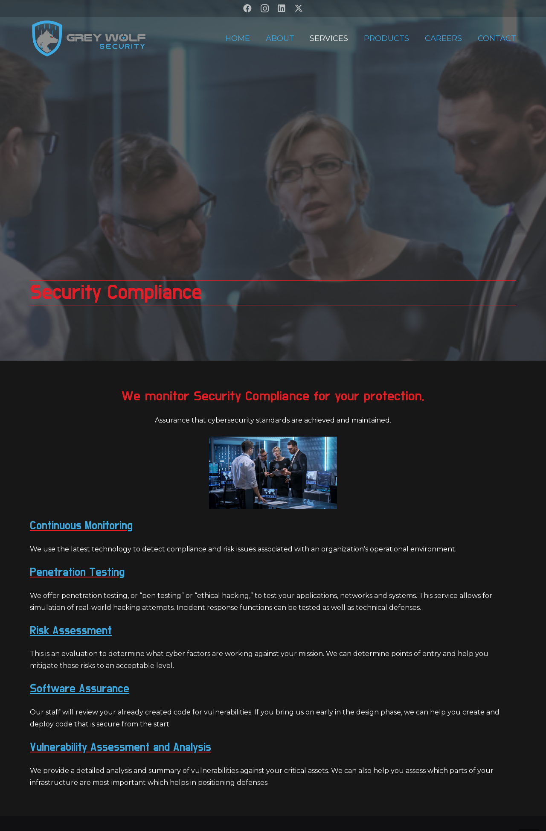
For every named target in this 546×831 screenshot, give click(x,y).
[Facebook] (247, 8)
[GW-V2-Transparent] (88, 38)
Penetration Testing (77, 572)
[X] (298, 8)
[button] (529, 814)
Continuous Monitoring (81, 525)
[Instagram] (264, 8)
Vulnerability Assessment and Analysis (120, 747)
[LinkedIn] (281, 8)
